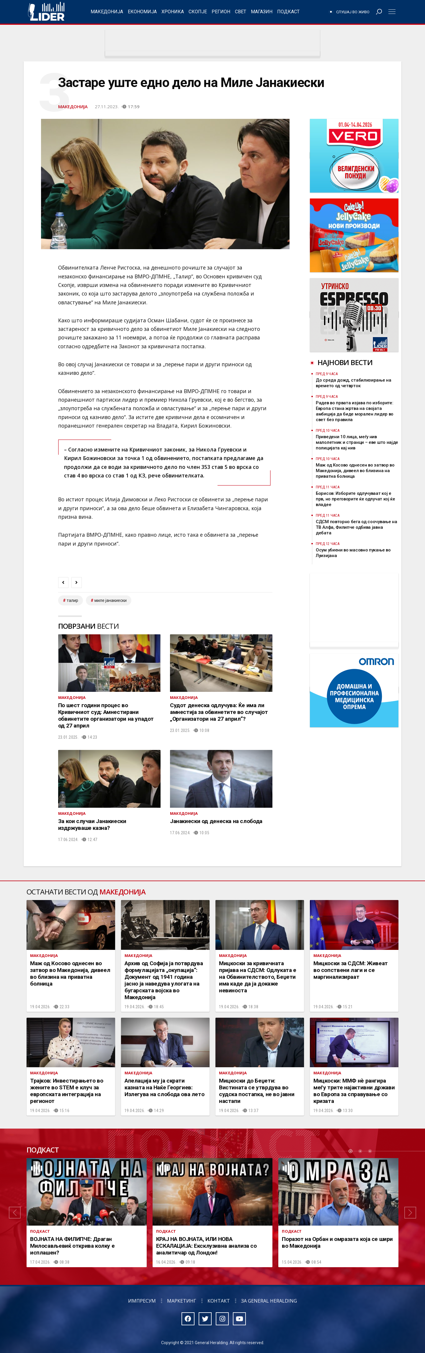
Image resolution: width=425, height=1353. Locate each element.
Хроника (172, 11)
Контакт (218, 1301)
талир (72, 600)
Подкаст (288, 11)
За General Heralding (269, 1301)
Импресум (142, 1301)
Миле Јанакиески (110, 600)
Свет (240, 11)
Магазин (261, 11)
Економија (142, 11)
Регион (221, 11)
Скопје (198, 11)
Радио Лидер (46, 12)
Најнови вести (345, 362)
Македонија (107, 11)
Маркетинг (181, 1301)
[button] (15, 1212)
